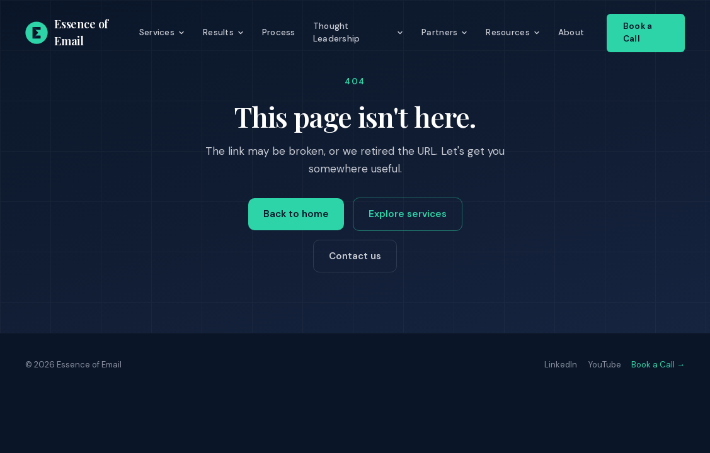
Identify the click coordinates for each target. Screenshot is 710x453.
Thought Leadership (358, 32)
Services (162, 32)
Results (223, 32)
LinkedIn (560, 364)
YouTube (604, 364)
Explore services (408, 214)
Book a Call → (658, 364)
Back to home (296, 214)
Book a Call (637, 32)
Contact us (355, 256)
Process (278, 32)
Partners (444, 32)
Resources (513, 32)
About (571, 32)
